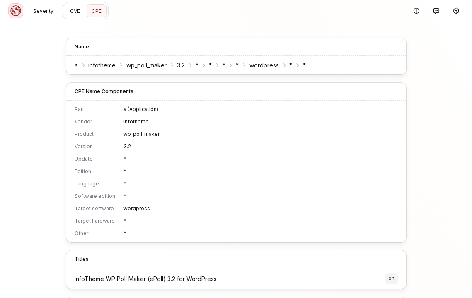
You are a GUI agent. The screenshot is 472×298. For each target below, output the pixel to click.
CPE (97, 11)
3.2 (181, 65)
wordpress (264, 65)
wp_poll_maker (146, 65)
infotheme (102, 65)
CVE (75, 11)
